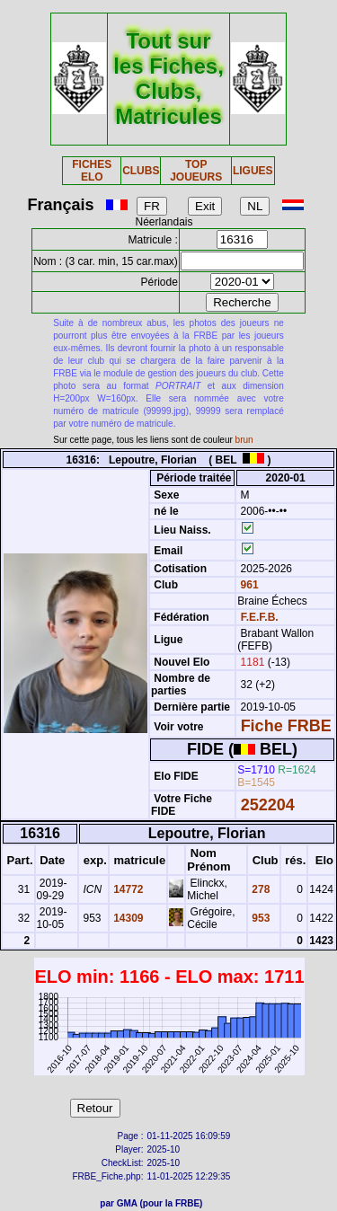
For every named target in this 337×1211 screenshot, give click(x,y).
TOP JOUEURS (196, 170)
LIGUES (253, 170)
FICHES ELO (91, 170)
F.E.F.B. (260, 617)
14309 (127, 918)
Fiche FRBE (286, 726)
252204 (268, 805)
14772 (127, 889)
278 (259, 889)
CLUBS (140, 170)
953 (259, 918)
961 (247, 585)
